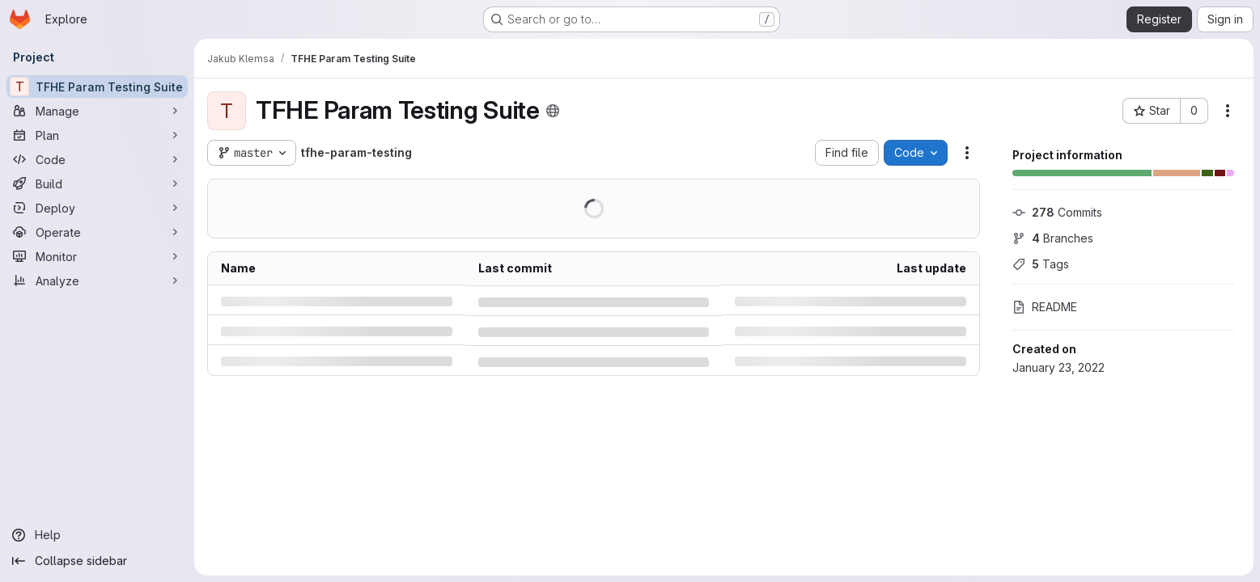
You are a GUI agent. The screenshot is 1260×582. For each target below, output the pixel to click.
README (1044, 307)
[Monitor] (97, 256)
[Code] (97, 159)
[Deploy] (97, 207)
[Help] (97, 535)
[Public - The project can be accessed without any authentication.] (552, 110)
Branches (1052, 238)
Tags (1040, 264)
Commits (1057, 212)
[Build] (97, 183)
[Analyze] (97, 280)
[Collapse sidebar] (97, 561)
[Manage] (97, 110)
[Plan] (97, 135)
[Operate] (97, 232)
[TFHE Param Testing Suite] (97, 86)
